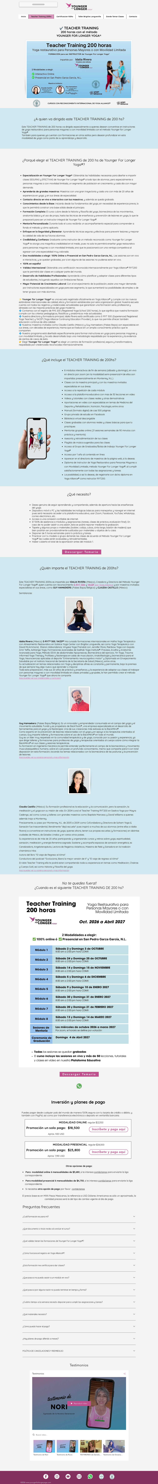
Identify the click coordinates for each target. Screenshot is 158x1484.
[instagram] (56, 1476)
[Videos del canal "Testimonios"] (79, 1448)
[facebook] (45, 1476)
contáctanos (100, 1172)
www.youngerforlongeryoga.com (38, 1482)
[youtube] (68, 1476)
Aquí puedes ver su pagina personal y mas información (44, 757)
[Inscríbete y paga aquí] (108, 1129)
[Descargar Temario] (81, 552)
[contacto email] (79, 1476)
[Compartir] (123, 1373)
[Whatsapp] (90, 1476)
